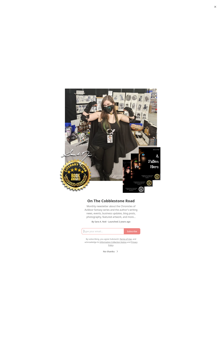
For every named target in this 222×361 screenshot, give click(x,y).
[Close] (215, 7)
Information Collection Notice (113, 242)
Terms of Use (126, 239)
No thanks (111, 251)
